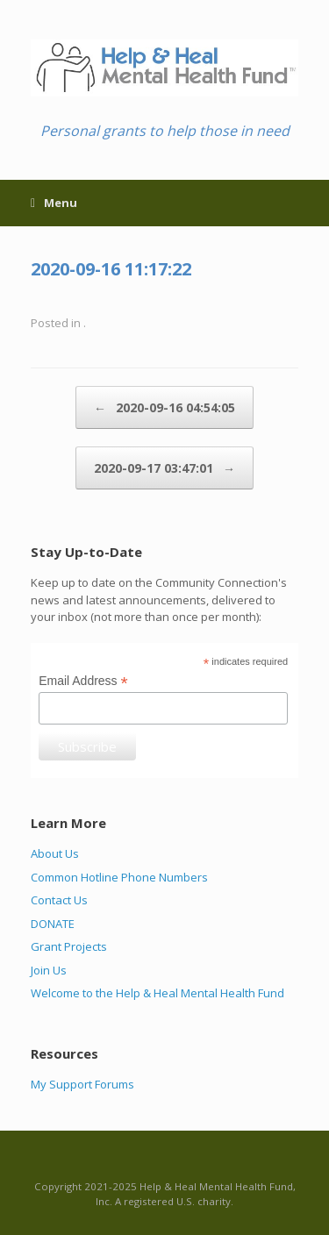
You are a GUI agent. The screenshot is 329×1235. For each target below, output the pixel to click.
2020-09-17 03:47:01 (164, 468)
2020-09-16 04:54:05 (164, 407)
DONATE (53, 924)
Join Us (49, 970)
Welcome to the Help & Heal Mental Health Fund (157, 993)
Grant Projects (69, 946)
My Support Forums (82, 1084)
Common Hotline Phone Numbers (119, 877)
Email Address (83, 681)
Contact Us (59, 900)
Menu (54, 203)
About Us (55, 853)
